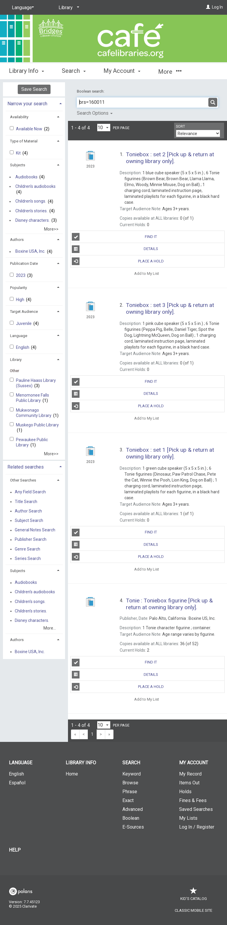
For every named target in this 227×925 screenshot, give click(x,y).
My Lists (188, 818)
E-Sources (133, 827)
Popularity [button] (18, 287)
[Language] (22, 8)
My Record (190, 774)
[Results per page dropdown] (103, 127)
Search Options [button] (95, 113)
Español (17, 783)
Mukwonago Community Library (34, 413)
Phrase (129, 791)
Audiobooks (26, 177)
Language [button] (18, 335)
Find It (114, 237)
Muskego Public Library (37, 425)
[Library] (68, 8)
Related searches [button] (25, 467)
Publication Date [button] (24, 263)
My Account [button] (121, 70)
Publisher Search (30, 539)
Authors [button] (17, 239)
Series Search (28, 558)
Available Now (29, 128)
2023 (21, 275)
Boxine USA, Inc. (30, 251)
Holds (185, 791)
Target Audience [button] (24, 311)
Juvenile (24, 323)
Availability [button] (19, 117)
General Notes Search (35, 530)
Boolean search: (91, 91)
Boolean (130, 818)
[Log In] (208, 7)
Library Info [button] (26, 70)
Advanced (132, 809)
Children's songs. (30, 201)
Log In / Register (196, 827)
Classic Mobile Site (193, 910)
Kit (19, 153)
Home (72, 774)
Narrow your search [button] (27, 103)
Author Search (28, 511)
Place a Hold (118, 261)
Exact (128, 800)
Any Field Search (30, 492)
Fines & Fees (193, 800)
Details (115, 249)
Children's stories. (31, 210)
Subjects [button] (17, 165)
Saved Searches (196, 809)
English (23, 347)
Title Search (26, 501)
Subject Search (29, 520)
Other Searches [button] (23, 480)
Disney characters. (32, 220)
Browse (130, 783)
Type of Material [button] (24, 141)
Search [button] (73, 70)
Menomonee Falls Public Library (32, 398)
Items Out (189, 783)
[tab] (34, 103)
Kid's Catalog (193, 896)
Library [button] (16, 359)
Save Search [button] (34, 89)
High (20, 299)
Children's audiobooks (35, 186)
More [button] (169, 71)
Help (15, 850)
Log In (217, 7)
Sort (180, 126)
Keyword (131, 774)
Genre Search (27, 549)
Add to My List (146, 273)
